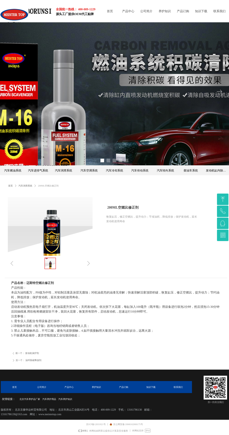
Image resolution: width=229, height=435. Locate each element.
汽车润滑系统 (25, 185)
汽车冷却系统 (114, 170)
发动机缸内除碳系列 (217, 170)
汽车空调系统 (89, 170)
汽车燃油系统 (12, 170)
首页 (10, 185)
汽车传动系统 (139, 170)
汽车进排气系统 (38, 170)
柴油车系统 (191, 170)
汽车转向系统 (165, 170)
